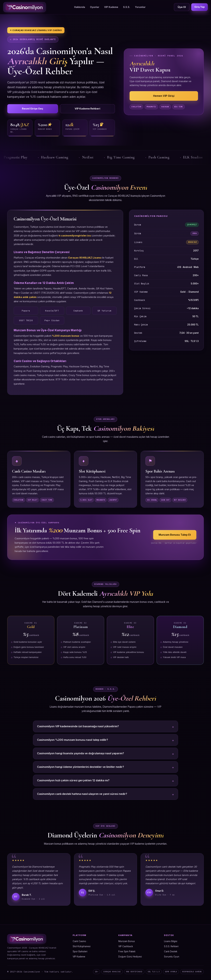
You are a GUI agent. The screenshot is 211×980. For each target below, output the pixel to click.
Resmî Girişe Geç (23, 108)
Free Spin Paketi (126, 952)
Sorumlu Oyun (171, 957)
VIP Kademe (110, 7)
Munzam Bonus (126, 942)
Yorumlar (139, 7)
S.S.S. (125, 7)
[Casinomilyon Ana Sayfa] (24, 7)
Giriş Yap (198, 7)
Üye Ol (180, 7)
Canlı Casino (79, 942)
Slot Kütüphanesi (81, 947)
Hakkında (78, 7)
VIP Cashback (125, 947)
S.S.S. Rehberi (171, 947)
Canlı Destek (170, 952)
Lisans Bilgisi (170, 942)
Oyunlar (93, 7)
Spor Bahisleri (80, 952)
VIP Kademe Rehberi (61, 108)
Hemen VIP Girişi (163, 96)
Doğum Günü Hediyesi (130, 957)
